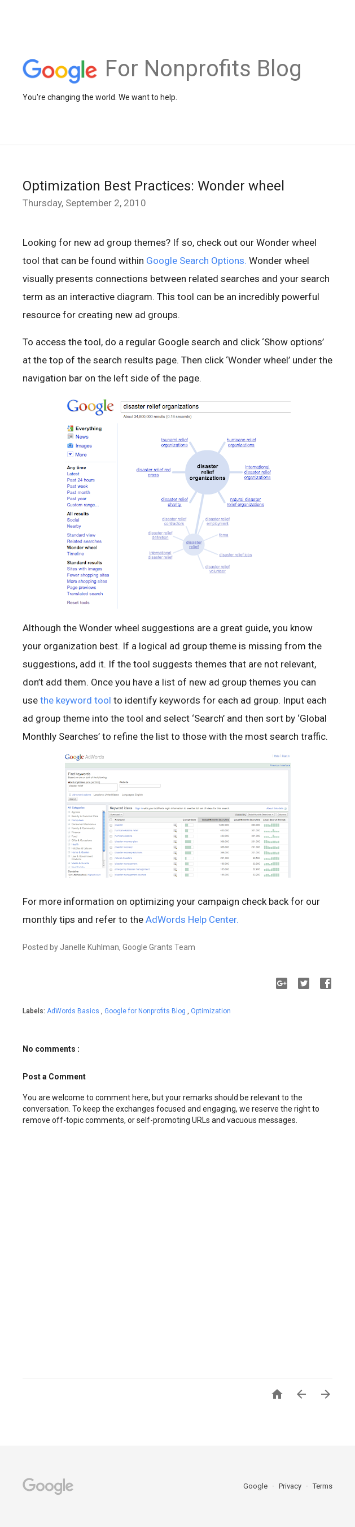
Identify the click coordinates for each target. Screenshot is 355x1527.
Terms (322, 1486)
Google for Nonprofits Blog (145, 1011)
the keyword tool (75, 700)
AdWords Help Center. (192, 919)
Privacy (291, 1486)
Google (256, 1486)
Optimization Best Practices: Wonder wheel (153, 186)
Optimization (211, 1011)
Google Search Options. (196, 260)
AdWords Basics (74, 1011)
